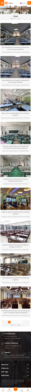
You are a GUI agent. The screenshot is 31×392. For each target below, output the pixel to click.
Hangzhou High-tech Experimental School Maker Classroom (15, 213)
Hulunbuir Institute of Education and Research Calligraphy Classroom (15, 246)
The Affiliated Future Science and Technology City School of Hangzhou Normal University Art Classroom (15, 312)
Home (13, 18)
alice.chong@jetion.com (14, 345)
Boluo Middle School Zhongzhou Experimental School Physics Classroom (15, 81)
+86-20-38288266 (12, 336)
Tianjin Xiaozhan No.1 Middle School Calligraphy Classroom (15, 278)
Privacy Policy (9, 384)
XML (2, 384)
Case (19, 18)
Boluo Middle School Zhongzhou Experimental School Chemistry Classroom (15, 48)
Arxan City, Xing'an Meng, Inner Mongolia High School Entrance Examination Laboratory (15, 147)
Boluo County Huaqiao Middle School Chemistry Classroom (15, 114)
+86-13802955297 (16, 338)
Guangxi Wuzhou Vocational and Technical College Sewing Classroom (15, 180)
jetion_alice (11, 348)
